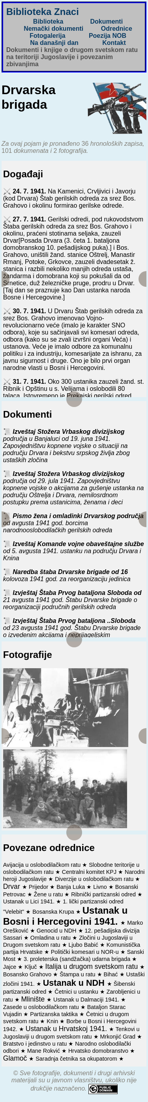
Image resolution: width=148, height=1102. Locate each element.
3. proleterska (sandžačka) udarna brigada (78, 959)
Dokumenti (106, 21)
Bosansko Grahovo (28, 974)
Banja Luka (71, 887)
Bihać (112, 974)
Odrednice (116, 28)
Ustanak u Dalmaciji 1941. (87, 999)
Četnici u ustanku (76, 992)
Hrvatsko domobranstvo (99, 1051)
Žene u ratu (49, 894)
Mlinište (34, 999)
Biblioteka (48, 21)
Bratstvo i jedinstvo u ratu (36, 1044)
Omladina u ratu (51, 938)
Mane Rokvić (44, 1051)
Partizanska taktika (54, 1014)
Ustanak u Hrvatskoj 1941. (67, 1029)
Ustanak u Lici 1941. (29, 901)
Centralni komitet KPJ (90, 872)
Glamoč (16, 1058)
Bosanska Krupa (54, 912)
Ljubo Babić (84, 945)
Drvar (12, 886)
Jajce (10, 967)
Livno (100, 887)
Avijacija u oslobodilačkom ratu (42, 865)
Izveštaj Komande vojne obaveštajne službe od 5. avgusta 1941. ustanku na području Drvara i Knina (73, 551)
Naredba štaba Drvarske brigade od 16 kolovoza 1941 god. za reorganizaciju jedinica (67, 575)
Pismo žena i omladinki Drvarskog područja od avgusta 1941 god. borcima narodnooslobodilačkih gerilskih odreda (73, 523)
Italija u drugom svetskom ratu (92, 966)
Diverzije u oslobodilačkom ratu (95, 879)
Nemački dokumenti (53, 28)
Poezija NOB (107, 35)
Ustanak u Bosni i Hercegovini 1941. (65, 916)
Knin (53, 1021)
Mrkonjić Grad (118, 1036)
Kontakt (114, 42)
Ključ (31, 967)
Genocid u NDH (57, 930)
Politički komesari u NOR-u (85, 952)
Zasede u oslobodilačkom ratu (42, 1007)
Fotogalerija (48, 35)
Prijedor (39, 887)
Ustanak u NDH (75, 983)
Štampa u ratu (78, 974)
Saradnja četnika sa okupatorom (77, 1059)
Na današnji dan (54, 42)
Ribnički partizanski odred (104, 894)
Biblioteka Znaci (42, 11)
